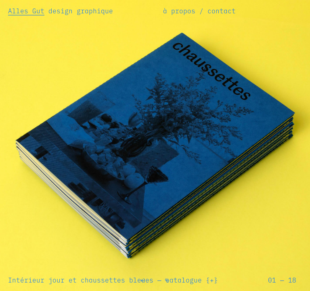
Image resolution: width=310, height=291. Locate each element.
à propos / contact (199, 11)
